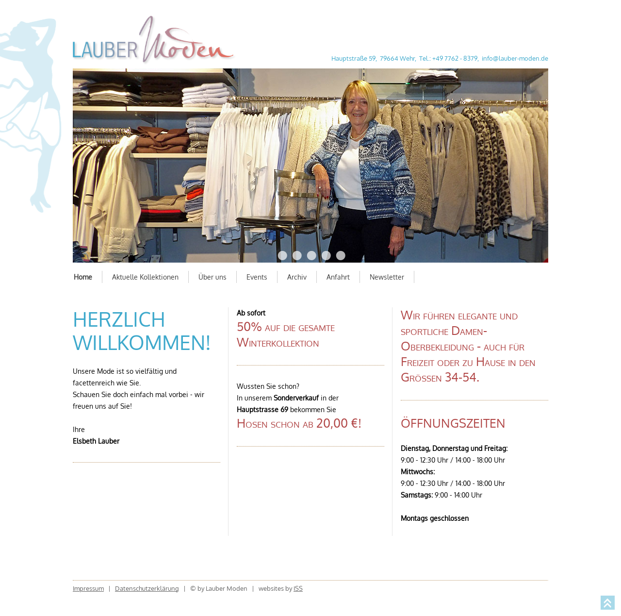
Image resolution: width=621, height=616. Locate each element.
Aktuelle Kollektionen (145, 277)
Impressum (88, 588)
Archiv (297, 277)
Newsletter (387, 277)
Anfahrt (338, 277)
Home (83, 277)
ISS (298, 588)
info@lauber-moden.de (515, 58)
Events (256, 277)
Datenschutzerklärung (147, 588)
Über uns (212, 277)
